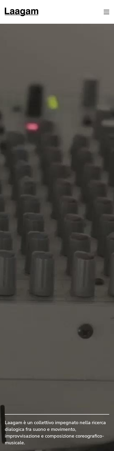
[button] (106, 12)
